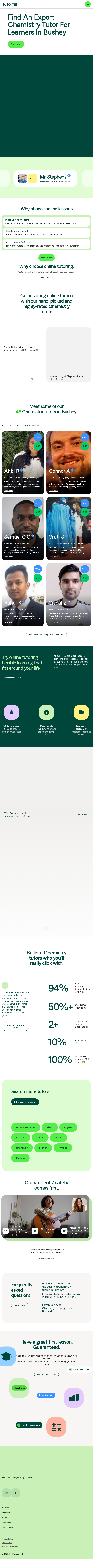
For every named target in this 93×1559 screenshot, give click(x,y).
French (43, 1147)
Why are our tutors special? (15, 1026)
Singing (20, 1158)
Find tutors (7, 425)
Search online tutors (12, 678)
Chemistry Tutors (22, 425)
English (68, 1127)
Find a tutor (16, 44)
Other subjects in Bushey (25, 1102)
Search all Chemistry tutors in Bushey (46, 634)
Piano (50, 1127)
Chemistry (22, 1147)
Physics (62, 1147)
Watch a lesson (46, 277)
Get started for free (46, 1374)
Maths (58, 1137)
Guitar (40, 1137)
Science (20, 1137)
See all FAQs (19, 1305)
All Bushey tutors (25, 1127)
